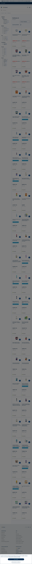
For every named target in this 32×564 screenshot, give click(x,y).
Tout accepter (16, 559)
